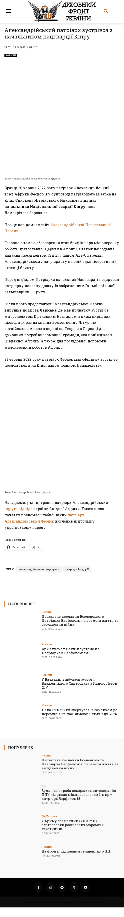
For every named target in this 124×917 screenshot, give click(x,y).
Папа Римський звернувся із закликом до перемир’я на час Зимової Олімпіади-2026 (79, 721)
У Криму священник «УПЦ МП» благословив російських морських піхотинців (73, 834)
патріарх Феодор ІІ (77, 578)
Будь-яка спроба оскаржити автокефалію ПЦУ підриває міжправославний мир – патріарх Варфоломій (79, 804)
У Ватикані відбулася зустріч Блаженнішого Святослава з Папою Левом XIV (80, 693)
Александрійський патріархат (39, 578)
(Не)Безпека (49, 825)
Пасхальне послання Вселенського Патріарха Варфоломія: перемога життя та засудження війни (80, 630)
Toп (44, 795)
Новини (10, 55)
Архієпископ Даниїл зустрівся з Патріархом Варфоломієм (71, 660)
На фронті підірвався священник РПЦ (76, 861)
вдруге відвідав (20, 518)
